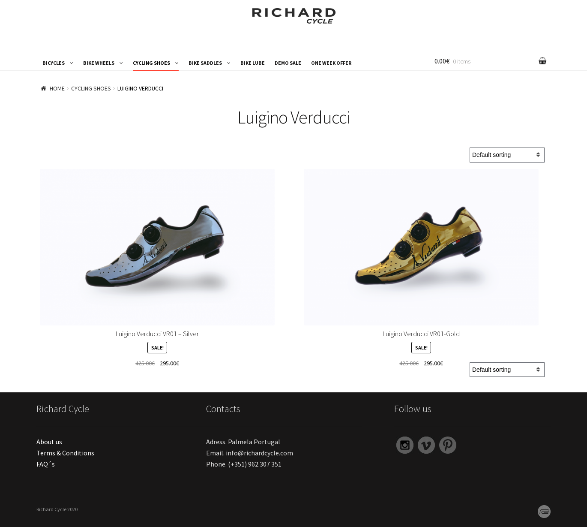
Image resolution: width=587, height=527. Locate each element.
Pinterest (447, 445)
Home (57, 88)
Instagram (404, 445)
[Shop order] (507, 155)
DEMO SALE (288, 63)
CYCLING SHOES (151, 63)
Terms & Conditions (65, 453)
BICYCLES (53, 63)
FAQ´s (45, 464)
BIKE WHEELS (98, 63)
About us (49, 441)
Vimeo (425, 445)
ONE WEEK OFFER (331, 63)
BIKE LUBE (252, 63)
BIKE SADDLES (205, 63)
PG (542, 510)
